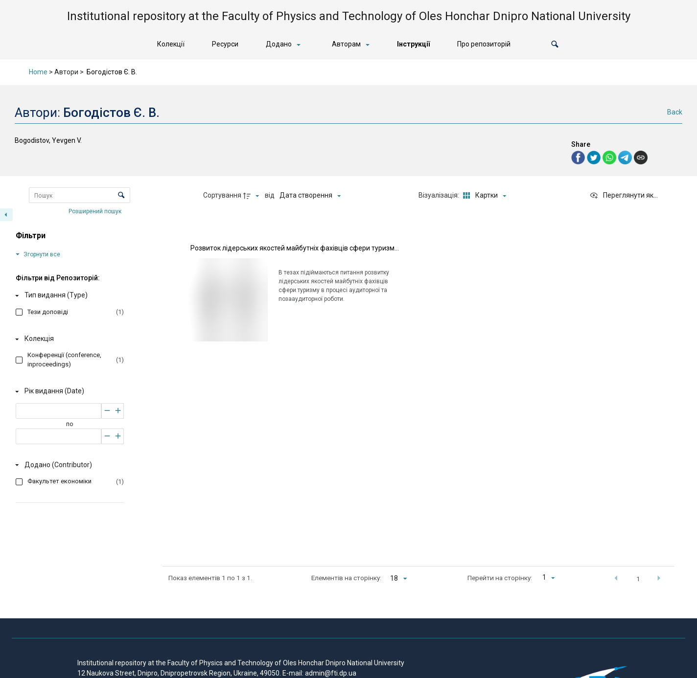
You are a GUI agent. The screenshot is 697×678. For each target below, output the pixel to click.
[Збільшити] (118, 411)
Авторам (346, 44)
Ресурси (225, 44)
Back (674, 112)
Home (38, 72)
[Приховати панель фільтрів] (6, 214)
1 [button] (638, 579)
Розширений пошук (96, 210)
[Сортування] (310, 195)
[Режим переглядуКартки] (483, 195)
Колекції (171, 44)
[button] (555, 44)
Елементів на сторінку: (346, 578)
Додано (279, 44)
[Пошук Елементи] (79, 195)
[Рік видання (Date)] (68, 391)
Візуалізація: (439, 195)
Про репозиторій (484, 44)
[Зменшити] (107, 411)
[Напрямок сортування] (252, 195)
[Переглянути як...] (623, 195)
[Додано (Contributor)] (68, 465)
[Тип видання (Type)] (68, 295)
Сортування (222, 195)
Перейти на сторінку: (499, 578)
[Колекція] (68, 339)
